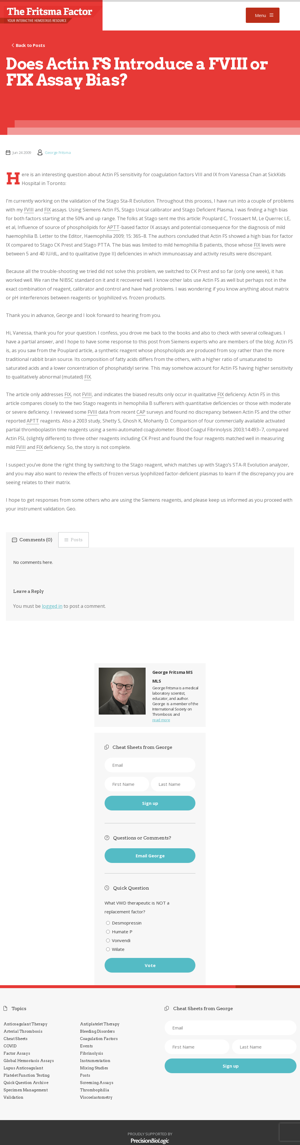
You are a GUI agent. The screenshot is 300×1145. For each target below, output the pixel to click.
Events (86, 1046)
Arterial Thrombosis (23, 1031)
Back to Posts (30, 45)
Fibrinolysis (91, 1053)
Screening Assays (96, 1082)
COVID (10, 1046)
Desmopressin (127, 923)
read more (161, 719)
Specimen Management (25, 1090)
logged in (52, 606)
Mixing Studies (94, 1068)
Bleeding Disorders (97, 1031)
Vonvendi (121, 940)
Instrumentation (95, 1061)
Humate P (122, 931)
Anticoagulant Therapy (25, 1024)
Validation (13, 1097)
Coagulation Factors (98, 1039)
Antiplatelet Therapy (100, 1024)
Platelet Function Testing (27, 1075)
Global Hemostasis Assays (29, 1061)
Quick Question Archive (26, 1082)
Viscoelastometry (96, 1097)
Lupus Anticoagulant (23, 1068)
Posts (77, 539)
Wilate (118, 949)
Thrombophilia (94, 1090)
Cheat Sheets (16, 1039)
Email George (150, 856)
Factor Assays (17, 1053)
